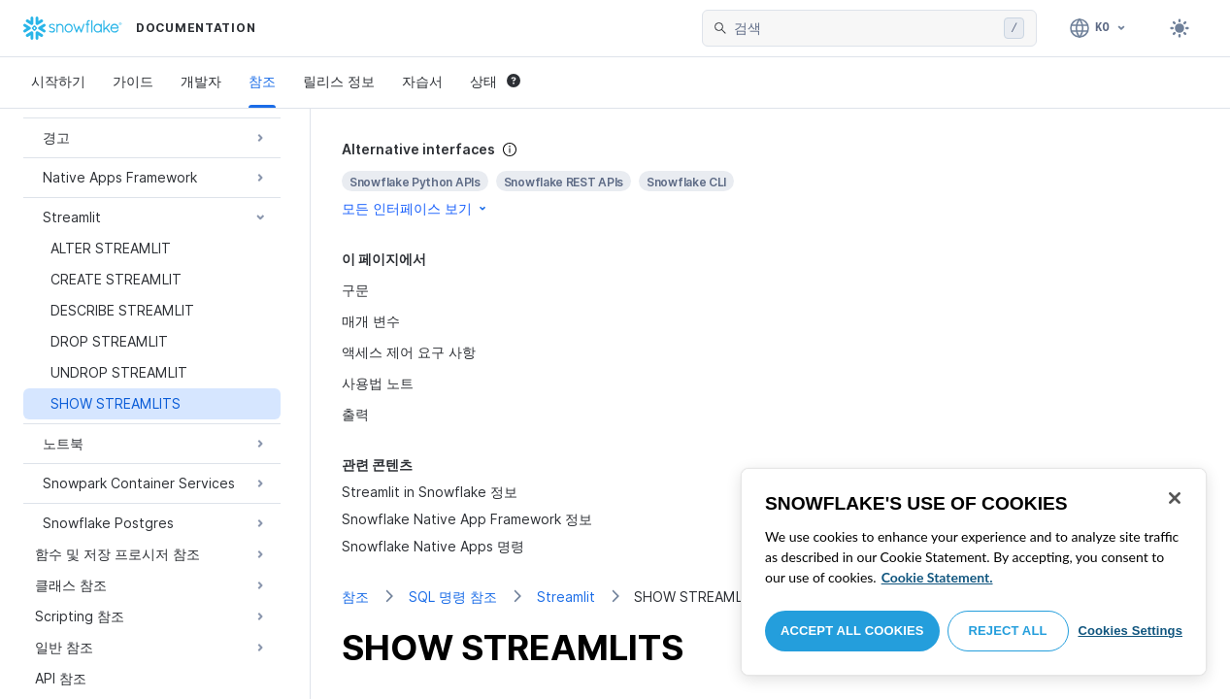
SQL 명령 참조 (453, 596)
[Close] (1174, 498)
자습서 (422, 81)
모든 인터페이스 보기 (415, 208)
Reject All (1008, 630)
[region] (974, 572)
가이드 (133, 81)
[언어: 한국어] (1098, 28)
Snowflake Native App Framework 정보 (467, 519)
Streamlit (566, 596)
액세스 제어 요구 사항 (409, 352)
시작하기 (58, 81)
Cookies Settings (1130, 630)
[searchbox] (865, 28)
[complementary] (770, 179)
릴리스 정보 (339, 81)
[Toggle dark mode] (1179, 28)
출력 (355, 414)
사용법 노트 (378, 383)
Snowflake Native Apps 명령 (433, 546)
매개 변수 (371, 321)
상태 (495, 81)
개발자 (201, 81)
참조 (262, 81)
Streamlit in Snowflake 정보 (429, 491)
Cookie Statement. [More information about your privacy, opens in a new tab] (937, 577)
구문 (355, 290)
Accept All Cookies (852, 630)
